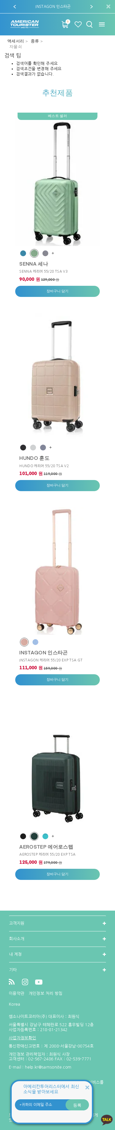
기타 (13, 970)
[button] (14, 6)
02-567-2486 (40, 1059)
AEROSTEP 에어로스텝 (46, 846)
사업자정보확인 (22, 1038)
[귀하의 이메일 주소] (52, 1105)
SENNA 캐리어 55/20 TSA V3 (43, 271)
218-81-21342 (54, 1030)
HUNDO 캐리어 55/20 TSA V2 (44, 466)
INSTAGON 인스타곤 (43, 652)
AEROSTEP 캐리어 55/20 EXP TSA (47, 854)
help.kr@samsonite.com (48, 1067)
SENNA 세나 (33, 263)
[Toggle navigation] (101, 24)
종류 (35, 41)
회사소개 (16, 939)
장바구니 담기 (57, 291)
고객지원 (16, 923)
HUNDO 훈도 (34, 457)
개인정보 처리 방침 (46, 993)
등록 (77, 1105)
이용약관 (16, 993)
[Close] (87, 1087)
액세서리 (16, 41)
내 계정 (15, 954)
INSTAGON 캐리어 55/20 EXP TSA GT (51, 660)
